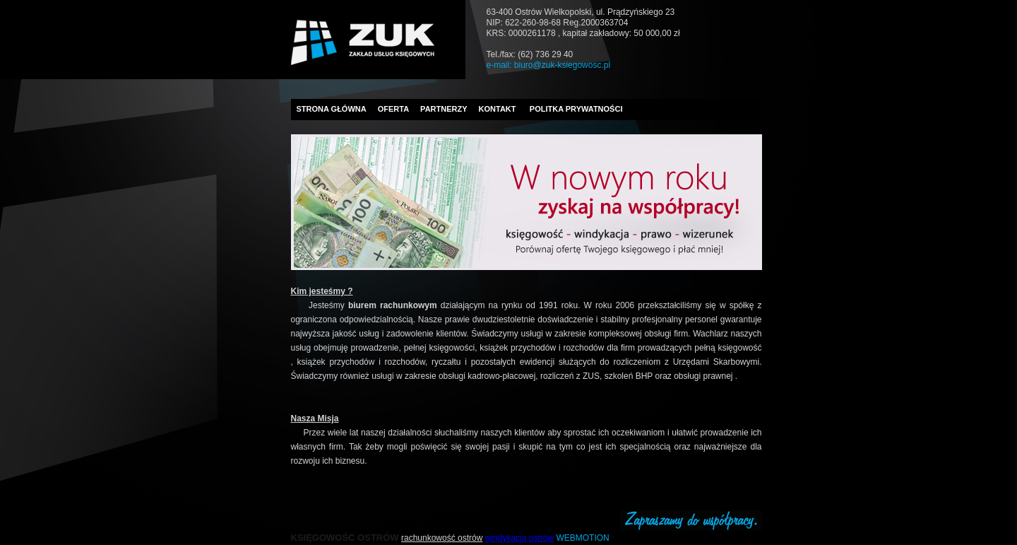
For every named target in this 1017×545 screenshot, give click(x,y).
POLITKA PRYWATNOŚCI (576, 109)
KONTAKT (497, 109)
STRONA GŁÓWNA (332, 109)
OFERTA (393, 109)
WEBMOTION (582, 538)
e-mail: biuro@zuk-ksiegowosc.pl (549, 65)
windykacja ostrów (519, 538)
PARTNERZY (443, 109)
